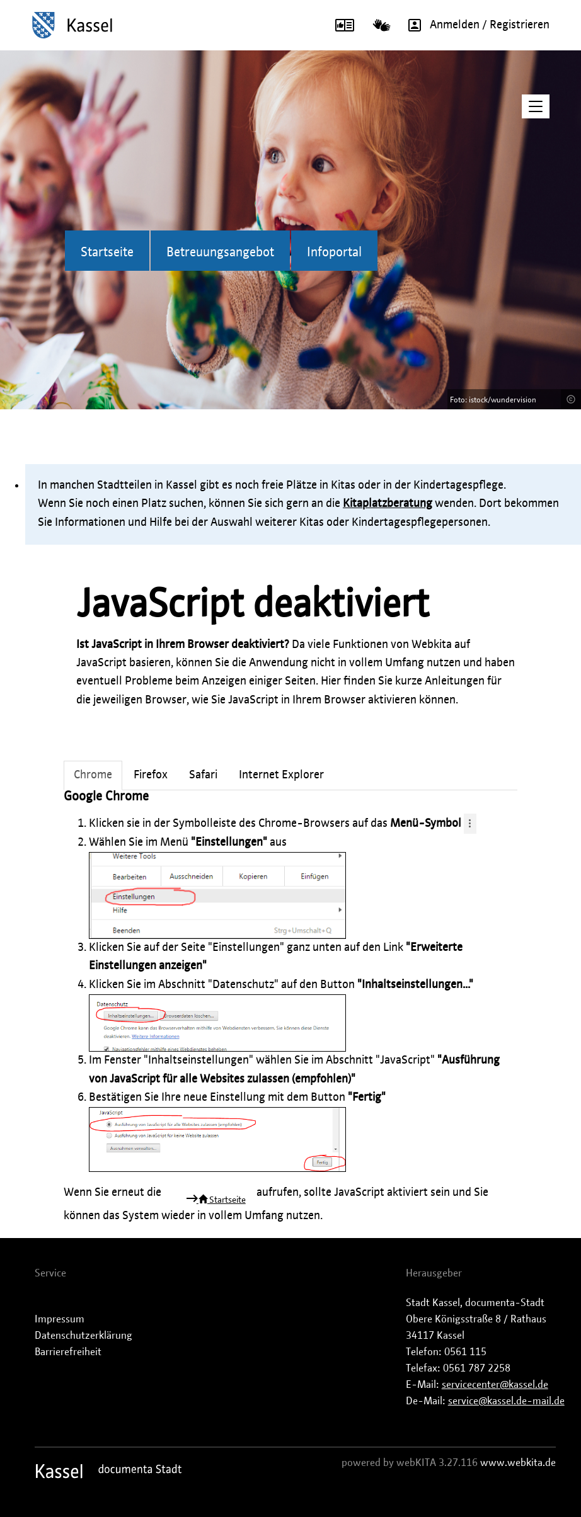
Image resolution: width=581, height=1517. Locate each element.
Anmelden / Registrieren (474, 25)
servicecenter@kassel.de (495, 1385)
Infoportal (334, 252)
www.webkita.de (518, 1463)
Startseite (107, 252)
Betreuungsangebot (220, 252)
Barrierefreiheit (68, 1352)
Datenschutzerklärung (83, 1336)
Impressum (59, 1319)
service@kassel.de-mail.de (506, 1401)
